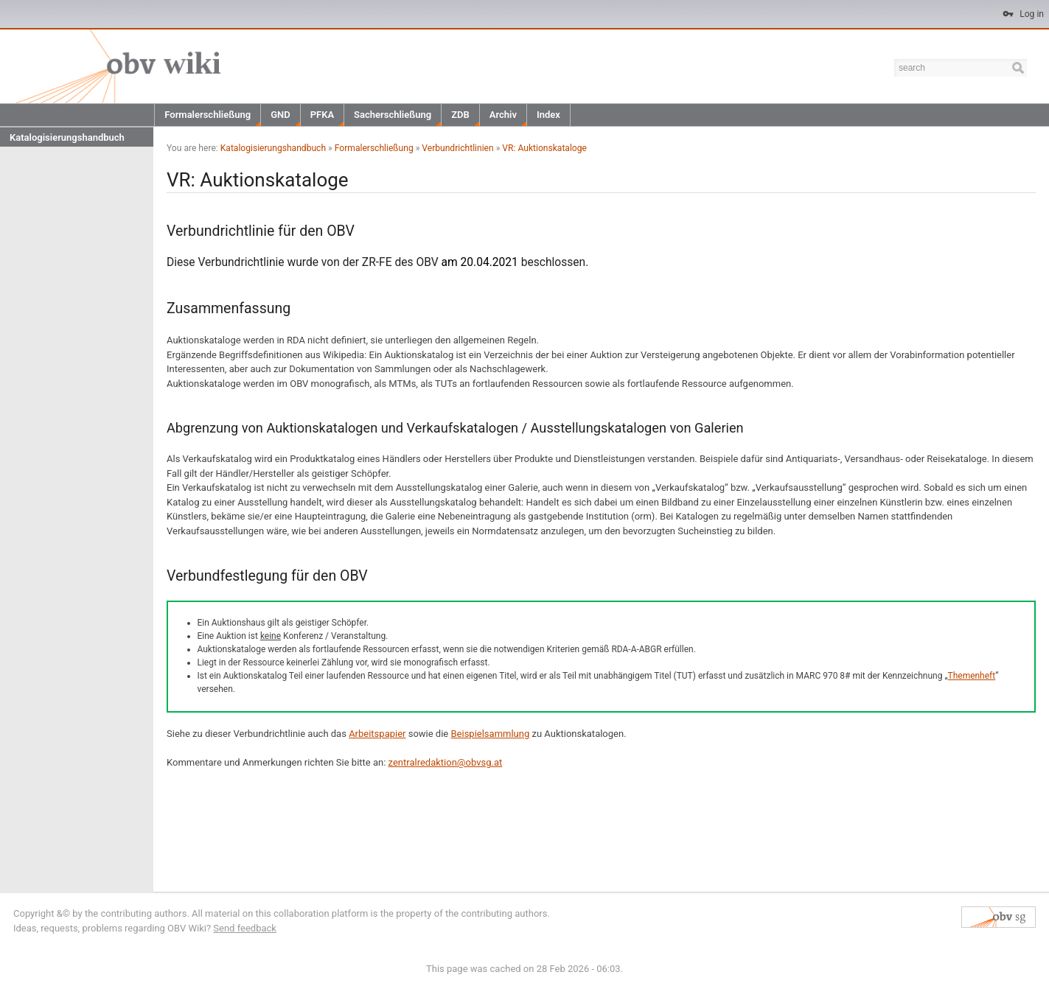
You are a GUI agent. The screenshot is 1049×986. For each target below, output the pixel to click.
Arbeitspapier (377, 733)
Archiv (503, 114)
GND (280, 114)
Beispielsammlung (489, 733)
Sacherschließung (392, 114)
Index (548, 114)
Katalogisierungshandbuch (67, 137)
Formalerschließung (207, 114)
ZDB (460, 114)
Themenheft (972, 676)
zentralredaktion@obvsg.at (445, 762)
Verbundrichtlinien (457, 148)
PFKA (322, 114)
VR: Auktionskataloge (544, 148)
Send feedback (244, 928)
